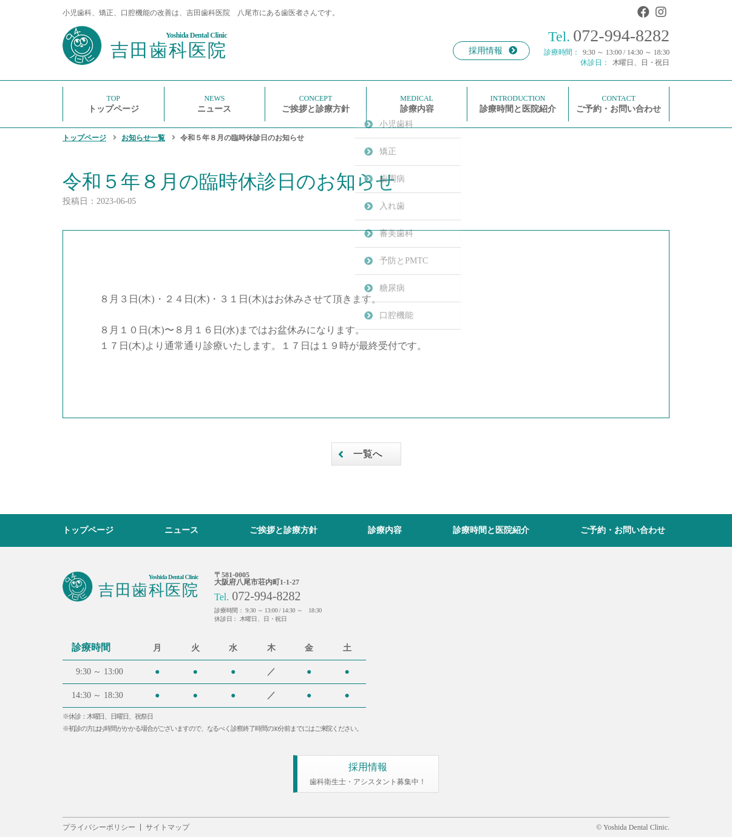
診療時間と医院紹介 (491, 530)
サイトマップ (167, 827)
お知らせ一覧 (143, 138)
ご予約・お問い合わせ (622, 530)
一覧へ (367, 454)
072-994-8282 (608, 35)
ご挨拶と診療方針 (283, 530)
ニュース (181, 530)
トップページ (84, 138)
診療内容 (385, 530)
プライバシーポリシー (99, 827)
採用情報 (493, 50)
